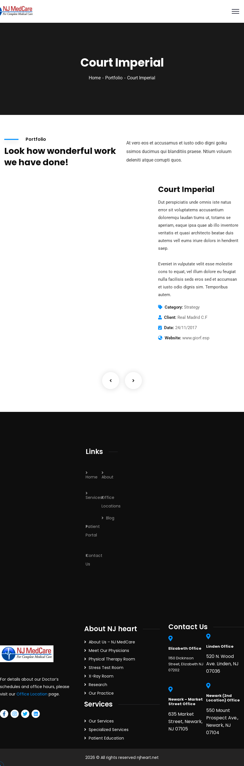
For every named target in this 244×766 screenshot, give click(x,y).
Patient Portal (93, 531)
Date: (169, 327)
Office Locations (111, 502)
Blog (110, 518)
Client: (170, 317)
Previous (110, 380)
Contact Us (94, 560)
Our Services (101, 721)
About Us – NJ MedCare (112, 642)
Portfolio (114, 77)
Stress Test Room (106, 667)
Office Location (31, 694)
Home (95, 77)
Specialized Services (109, 729)
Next (133, 380)
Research (98, 684)
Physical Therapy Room (112, 659)
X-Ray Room (101, 676)
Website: (173, 337)
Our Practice (101, 693)
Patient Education (106, 738)
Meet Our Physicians (109, 650)
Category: (174, 307)
